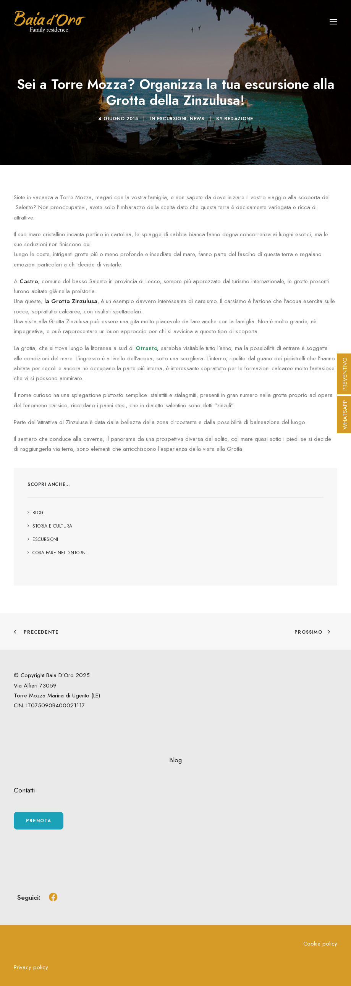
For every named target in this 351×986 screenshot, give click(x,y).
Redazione (238, 118)
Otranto (146, 348)
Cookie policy (320, 943)
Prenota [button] (38, 820)
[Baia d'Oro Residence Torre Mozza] (50, 21)
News (197, 118)
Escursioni (171, 118)
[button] (333, 22)
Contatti (24, 790)
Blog (175, 760)
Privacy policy (31, 967)
